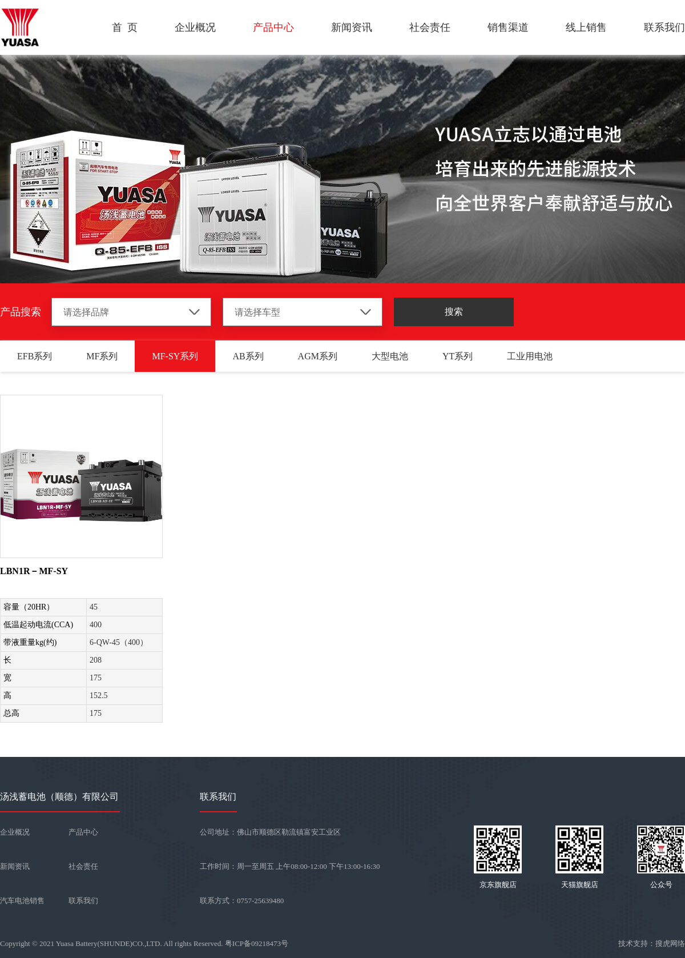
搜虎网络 (670, 943)
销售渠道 (508, 27)
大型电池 (390, 356)
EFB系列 (34, 356)
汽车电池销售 (22, 900)
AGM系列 (317, 356)
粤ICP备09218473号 (256, 943)
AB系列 (247, 356)
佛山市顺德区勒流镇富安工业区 (289, 832)
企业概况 (195, 27)
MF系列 (102, 356)
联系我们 (664, 27)
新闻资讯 (351, 27)
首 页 (125, 27)
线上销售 (586, 27)
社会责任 (429, 27)
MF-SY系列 (175, 356)
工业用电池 (530, 356)
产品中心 (273, 27)
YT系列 (457, 356)
